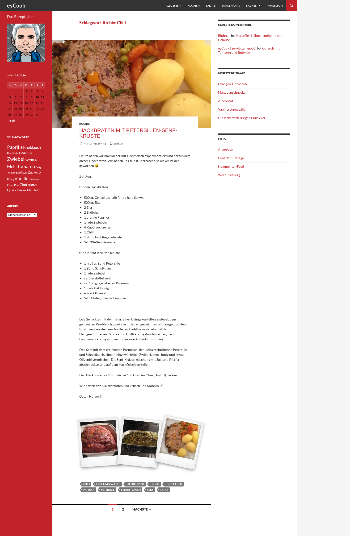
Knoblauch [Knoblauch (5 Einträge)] (32, 147)
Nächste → (142, 509)
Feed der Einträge (231, 158)
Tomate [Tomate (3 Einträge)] (11, 172)
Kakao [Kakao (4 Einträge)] (21, 190)
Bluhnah (224, 35)
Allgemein (173, 5)
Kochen (194, 5)
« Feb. (12, 120)
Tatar (164, 489)
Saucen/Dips (231, 5)
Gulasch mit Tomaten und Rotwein (249, 50)
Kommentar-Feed (231, 166)
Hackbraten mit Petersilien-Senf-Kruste (128, 133)
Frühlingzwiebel (108, 484)
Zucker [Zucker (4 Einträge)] (33, 172)
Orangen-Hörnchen (232, 84)
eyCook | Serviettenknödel (237, 48)
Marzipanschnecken (232, 92)
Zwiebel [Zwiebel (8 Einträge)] (15, 159)
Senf (150, 489)
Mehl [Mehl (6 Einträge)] (12, 166)
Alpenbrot (225, 101)
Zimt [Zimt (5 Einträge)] (23, 184)
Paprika (88, 489)
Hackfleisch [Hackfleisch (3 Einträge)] (14, 153)
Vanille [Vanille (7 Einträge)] (21, 178)
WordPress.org (229, 175)
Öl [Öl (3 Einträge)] (40, 172)
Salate (210, 5)
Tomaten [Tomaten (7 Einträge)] (26, 166)
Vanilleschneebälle (231, 109)
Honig (155, 484)
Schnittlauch (131, 489)
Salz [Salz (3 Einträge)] (28, 190)
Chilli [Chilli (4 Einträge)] (36, 190)
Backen (251, 5)
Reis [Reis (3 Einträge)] (16, 185)
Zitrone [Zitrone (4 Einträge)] (26, 153)
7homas (118, 143)
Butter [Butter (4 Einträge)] (32, 185)
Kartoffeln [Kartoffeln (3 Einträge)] (31, 159)
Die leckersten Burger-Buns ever (242, 118)
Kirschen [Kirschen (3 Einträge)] (34, 179)
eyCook (16, 5)
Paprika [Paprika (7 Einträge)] (15, 147)
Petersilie (107, 489)
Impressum (275, 5)
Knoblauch (174, 484)
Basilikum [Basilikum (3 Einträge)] (21, 172)
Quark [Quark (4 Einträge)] (11, 190)
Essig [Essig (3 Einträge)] (38, 167)
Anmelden (225, 149)
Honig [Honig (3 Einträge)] (10, 179)
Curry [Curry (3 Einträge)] (10, 185)
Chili (86, 484)
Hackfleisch (135, 484)
